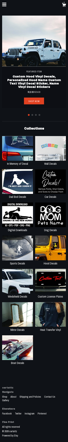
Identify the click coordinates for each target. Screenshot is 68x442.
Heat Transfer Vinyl (50, 328)
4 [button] (39, 115)
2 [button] (32, 115)
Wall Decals (50, 162)
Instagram (30, 413)
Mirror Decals (17, 328)
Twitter (18, 413)
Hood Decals (50, 261)
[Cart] (64, 5)
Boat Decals (17, 361)
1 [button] (29, 115)
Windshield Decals (17, 294)
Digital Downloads (17, 228)
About (13, 396)
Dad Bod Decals (17, 195)
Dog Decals (50, 228)
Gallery (5, 400)
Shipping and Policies (31, 396)
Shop (5, 396)
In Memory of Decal (17, 162)
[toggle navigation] (4, 4)
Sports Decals (17, 261)
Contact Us (49, 396)
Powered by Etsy (10, 435)
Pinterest (42, 413)
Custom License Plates (50, 294)
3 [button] (36, 115)
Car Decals (50, 195)
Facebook (7, 413)
